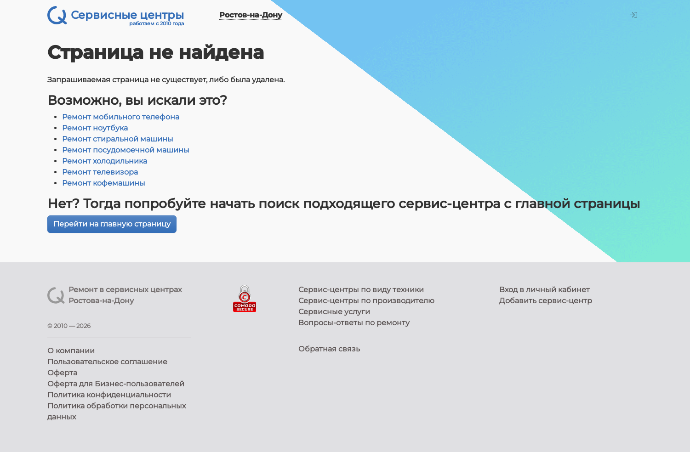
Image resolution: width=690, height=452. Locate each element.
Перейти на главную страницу (112, 224)
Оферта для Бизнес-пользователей (115, 383)
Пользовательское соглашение (107, 361)
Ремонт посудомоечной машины (125, 150)
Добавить (545, 300)
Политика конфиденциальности (109, 394)
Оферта (62, 372)
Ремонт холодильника (104, 161)
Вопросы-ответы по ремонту (354, 322)
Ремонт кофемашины (103, 183)
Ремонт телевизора (100, 172)
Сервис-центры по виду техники (361, 289)
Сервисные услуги (334, 311)
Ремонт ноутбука (95, 128)
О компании (71, 350)
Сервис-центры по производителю (366, 300)
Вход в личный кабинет (544, 289)
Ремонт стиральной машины (117, 139)
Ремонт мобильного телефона (120, 117)
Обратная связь (329, 349)
